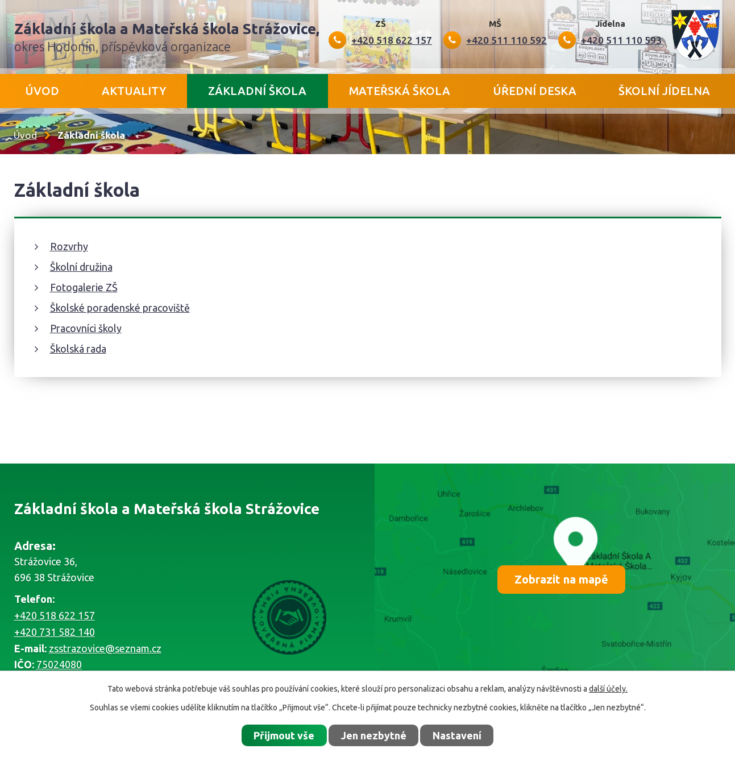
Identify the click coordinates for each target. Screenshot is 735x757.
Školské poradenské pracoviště (120, 307)
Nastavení (457, 735)
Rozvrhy (69, 246)
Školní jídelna (664, 90)
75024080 (59, 664)
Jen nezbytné (373, 735)
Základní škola (257, 90)
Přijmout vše (284, 735)
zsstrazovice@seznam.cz (105, 648)
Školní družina (81, 266)
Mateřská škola (399, 90)
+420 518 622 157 (54, 615)
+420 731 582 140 (54, 632)
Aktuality (134, 90)
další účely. (608, 688)
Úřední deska (534, 90)
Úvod (42, 90)
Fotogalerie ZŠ (84, 287)
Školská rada (78, 348)
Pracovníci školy (86, 328)
